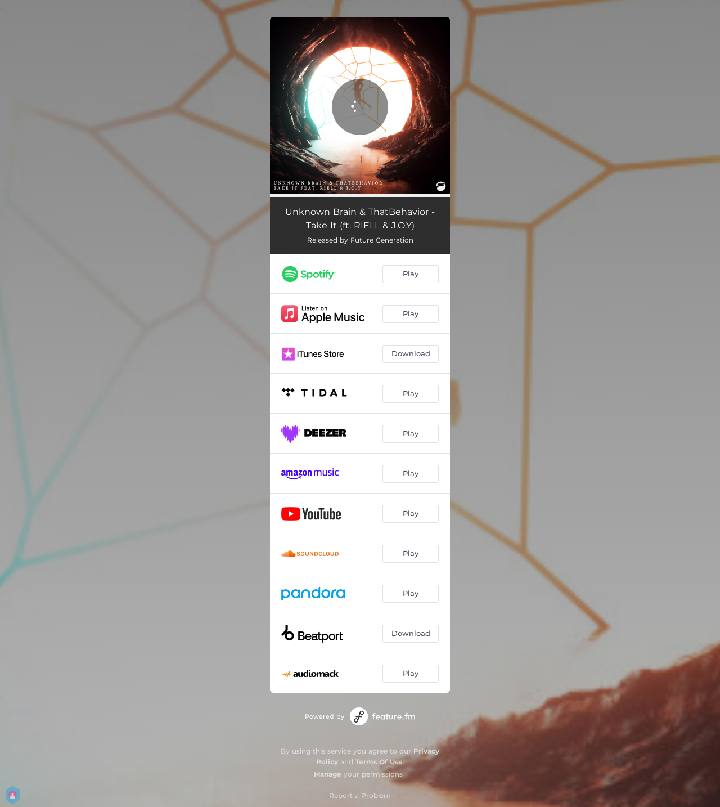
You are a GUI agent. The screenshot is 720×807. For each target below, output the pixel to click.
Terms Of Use (379, 761)
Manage (327, 774)
